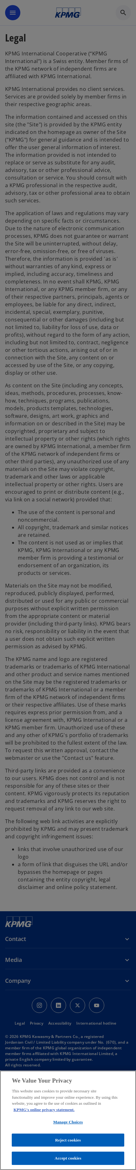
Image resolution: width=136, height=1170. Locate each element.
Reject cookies (68, 1140)
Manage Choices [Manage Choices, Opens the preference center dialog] (68, 1122)
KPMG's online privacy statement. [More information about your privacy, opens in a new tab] (43, 1109)
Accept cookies (68, 1158)
